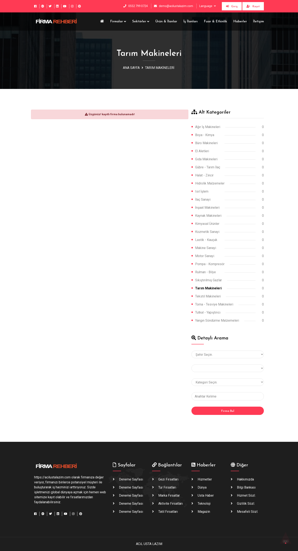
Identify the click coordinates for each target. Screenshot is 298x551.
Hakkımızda (245, 479)
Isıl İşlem (201, 191)
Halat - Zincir (204, 175)
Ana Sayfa (131, 68)
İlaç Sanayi (202, 199)
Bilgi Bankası (246, 487)
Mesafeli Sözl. (247, 512)
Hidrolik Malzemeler (210, 183)
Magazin (204, 512)
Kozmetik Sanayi (207, 232)
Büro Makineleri (206, 143)
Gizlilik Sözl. (246, 503)
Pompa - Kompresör (210, 264)
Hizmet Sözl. (246, 495)
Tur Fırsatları (167, 487)
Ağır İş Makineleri (207, 127)
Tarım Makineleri (159, 68)
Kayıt (253, 6)
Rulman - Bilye (205, 272)
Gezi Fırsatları (168, 479)
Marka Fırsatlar (169, 495)
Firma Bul (227, 411)
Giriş (232, 6)
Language (206, 6)
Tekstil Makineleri (208, 296)
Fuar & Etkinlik (215, 21)
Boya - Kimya (204, 135)
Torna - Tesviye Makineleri (214, 304)
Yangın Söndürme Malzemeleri (217, 320)
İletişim (258, 21)
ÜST (285, 539)
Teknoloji (204, 503)
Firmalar (116, 21)
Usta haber (206, 495)
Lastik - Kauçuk (206, 240)
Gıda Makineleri (206, 159)
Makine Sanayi (205, 248)
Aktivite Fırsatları (170, 503)
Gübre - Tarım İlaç (207, 167)
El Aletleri (202, 151)
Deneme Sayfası (131, 479)
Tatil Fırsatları (168, 512)
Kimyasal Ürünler (207, 224)
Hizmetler (205, 479)
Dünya (202, 487)
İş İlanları (190, 21)
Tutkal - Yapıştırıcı (207, 312)
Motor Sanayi (204, 256)
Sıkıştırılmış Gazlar (208, 280)
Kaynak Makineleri (208, 216)
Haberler (240, 21)
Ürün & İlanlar (166, 21)
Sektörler (139, 21)
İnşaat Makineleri (207, 208)
